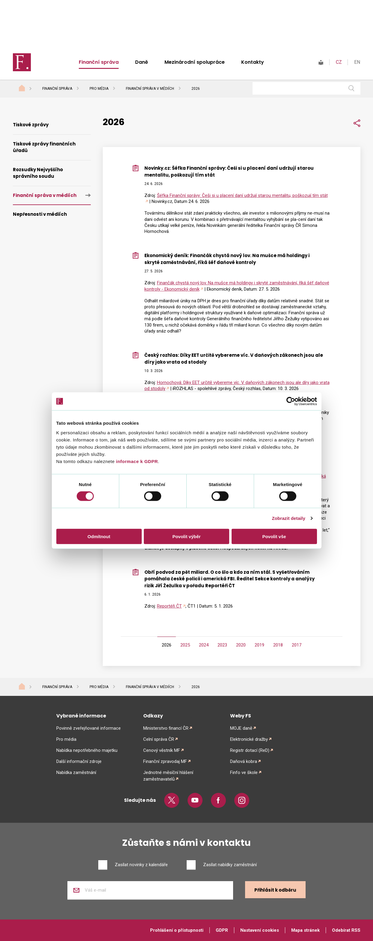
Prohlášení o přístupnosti (176, 930)
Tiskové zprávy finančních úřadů (44, 147)
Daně (141, 62)
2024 (204, 645)
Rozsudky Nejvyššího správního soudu (38, 173)
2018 (278, 645)
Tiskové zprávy (31, 125)
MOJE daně (241, 728)
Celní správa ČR (158, 739)
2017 (296, 645)
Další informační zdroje (79, 761)
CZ (339, 62)
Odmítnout (98, 536)
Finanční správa (99, 62)
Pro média (99, 88)
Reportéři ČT (169, 606)
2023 (222, 645)
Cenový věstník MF (161, 750)
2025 (185, 645)
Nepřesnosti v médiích (40, 214)
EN (357, 62)
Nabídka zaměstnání (76, 772)
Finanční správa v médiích (150, 88)
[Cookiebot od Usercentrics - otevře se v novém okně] (291, 401)
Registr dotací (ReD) (249, 750)
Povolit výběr (186, 536)
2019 (259, 645)
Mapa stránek (305, 930)
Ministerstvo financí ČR (165, 728)
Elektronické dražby (249, 739)
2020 (241, 645)
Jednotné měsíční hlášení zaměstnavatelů (168, 776)
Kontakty (252, 62)
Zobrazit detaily (288, 518)
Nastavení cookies (259, 930)
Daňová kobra (243, 761)
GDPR (222, 930)
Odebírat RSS (346, 930)
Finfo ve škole (244, 772)
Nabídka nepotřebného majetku (86, 750)
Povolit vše (274, 536)
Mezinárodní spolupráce (194, 62)
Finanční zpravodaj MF (165, 761)
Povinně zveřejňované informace (88, 728)
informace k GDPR (136, 461)
